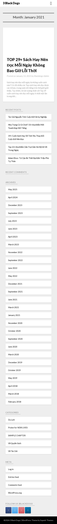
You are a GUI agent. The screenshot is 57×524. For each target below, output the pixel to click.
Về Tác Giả (12, 451)
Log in (11, 469)
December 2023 (15, 205)
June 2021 (12, 299)
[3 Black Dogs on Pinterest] (21, 510)
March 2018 (13, 394)
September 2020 (15, 339)
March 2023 (13, 244)
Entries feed (13, 477)
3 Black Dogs (11, 3)
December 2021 (15, 284)
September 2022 (15, 260)
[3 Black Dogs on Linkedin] (28, 510)
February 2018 (14, 402)
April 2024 (12, 197)
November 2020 (15, 323)
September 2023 (15, 213)
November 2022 (15, 252)
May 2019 (12, 378)
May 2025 (12, 189)
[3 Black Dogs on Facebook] (8, 510)
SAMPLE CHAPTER (16, 435)
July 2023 (12, 221)
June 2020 (12, 346)
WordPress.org (15, 493)
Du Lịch (11, 420)
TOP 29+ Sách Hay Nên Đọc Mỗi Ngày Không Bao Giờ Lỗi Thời (27, 65)
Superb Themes (46, 520)
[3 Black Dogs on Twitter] (15, 510)
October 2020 (14, 331)
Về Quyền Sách (14, 443)
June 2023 (12, 229)
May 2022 (12, 276)
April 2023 (12, 236)
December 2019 (15, 362)
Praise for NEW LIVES (18, 427)
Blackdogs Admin (41, 76)
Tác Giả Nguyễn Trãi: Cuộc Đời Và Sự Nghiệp (27, 117)
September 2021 (15, 291)
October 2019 (14, 370)
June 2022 (12, 268)
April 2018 (12, 386)
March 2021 (13, 307)
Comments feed (15, 485)
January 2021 (14, 315)
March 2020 (13, 354)
